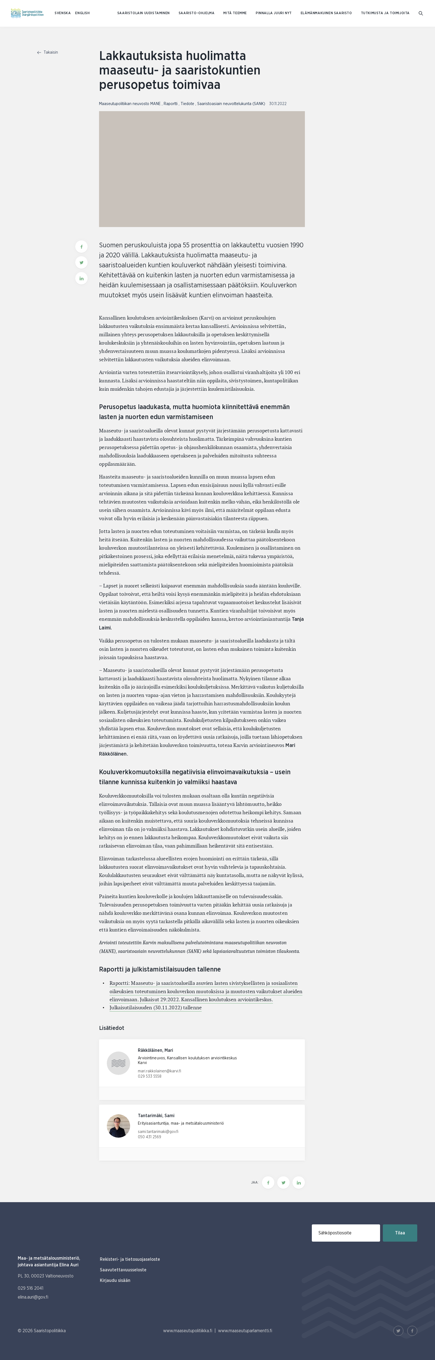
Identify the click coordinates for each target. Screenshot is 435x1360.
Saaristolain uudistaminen (143, 13)
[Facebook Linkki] (412, 1331)
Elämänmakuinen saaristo (326, 13)
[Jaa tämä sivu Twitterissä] (283, 1182)
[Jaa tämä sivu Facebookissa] (268, 1182)
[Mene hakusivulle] (421, 13)
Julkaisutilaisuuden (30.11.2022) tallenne (156, 1007)
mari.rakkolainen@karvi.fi (159, 1071)
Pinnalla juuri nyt (274, 13)
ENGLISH (82, 13)
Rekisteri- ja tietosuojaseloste (130, 1259)
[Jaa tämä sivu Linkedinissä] (298, 1182)
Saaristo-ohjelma (197, 13)
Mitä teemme (235, 13)
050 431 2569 (149, 1137)
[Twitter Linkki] (398, 1331)
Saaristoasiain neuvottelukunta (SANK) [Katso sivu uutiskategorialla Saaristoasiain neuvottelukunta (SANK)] (231, 104)
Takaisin (47, 52)
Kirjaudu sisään (115, 1280)
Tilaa (400, 1233)
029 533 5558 (149, 1076)
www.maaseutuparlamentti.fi (245, 1331)
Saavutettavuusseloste (123, 1270)
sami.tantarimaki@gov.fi (158, 1132)
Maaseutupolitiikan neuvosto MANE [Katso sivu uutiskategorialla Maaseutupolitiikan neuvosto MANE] (130, 104)
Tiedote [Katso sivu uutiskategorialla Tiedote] (188, 104)
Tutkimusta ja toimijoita (385, 13)
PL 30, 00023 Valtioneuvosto (46, 1276)
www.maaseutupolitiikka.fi (187, 1331)
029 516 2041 (30, 1288)
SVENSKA (63, 13)
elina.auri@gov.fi (33, 1297)
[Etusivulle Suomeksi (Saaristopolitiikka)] (27, 13)
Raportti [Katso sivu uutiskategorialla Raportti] (171, 104)
